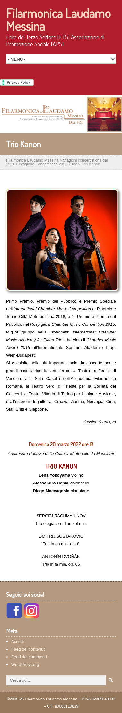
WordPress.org (25, 664)
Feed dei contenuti (28, 649)
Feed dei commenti (29, 656)
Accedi (17, 641)
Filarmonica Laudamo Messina (58, 19)
